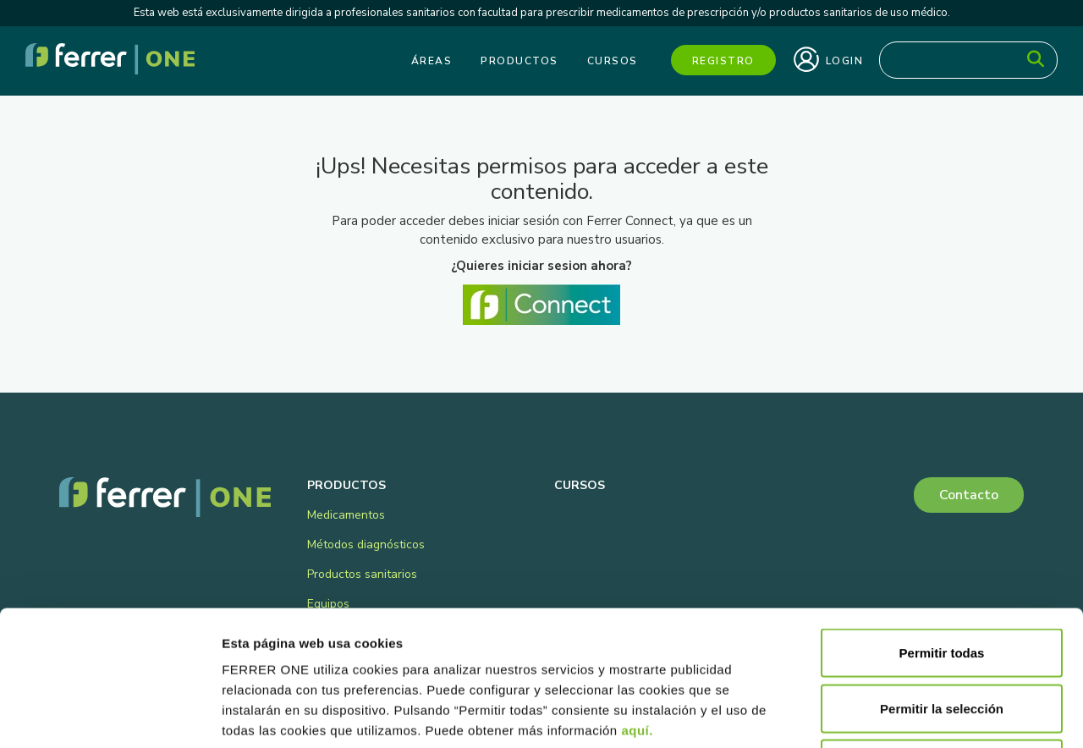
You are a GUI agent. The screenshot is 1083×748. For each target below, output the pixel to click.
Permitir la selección (941, 582)
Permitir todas (942, 526)
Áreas (432, 61)
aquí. (637, 604)
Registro (723, 61)
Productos (519, 61)
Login (829, 59)
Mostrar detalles (915, 714)
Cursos (612, 61)
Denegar (941, 637)
